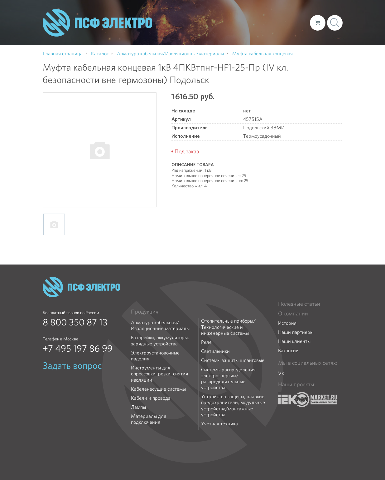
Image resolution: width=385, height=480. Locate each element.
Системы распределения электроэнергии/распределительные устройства (228, 379)
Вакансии (288, 351)
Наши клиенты (294, 341)
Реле (206, 342)
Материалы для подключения (148, 419)
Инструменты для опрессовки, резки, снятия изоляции (159, 374)
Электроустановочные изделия (155, 356)
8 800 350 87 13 (75, 322)
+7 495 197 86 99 (78, 348)
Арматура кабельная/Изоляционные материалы (160, 325)
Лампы (138, 407)
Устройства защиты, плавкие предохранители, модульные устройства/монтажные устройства (233, 405)
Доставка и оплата (254, 22)
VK (281, 373)
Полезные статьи (299, 303)
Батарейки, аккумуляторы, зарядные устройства (160, 340)
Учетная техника (219, 424)
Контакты (293, 22)
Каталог (216, 22)
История (287, 323)
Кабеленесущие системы (158, 389)
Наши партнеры (295, 332)
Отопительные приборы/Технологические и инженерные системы (228, 327)
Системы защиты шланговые (232, 360)
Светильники (215, 351)
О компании (186, 22)
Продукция (144, 311)
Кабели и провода (151, 398)
